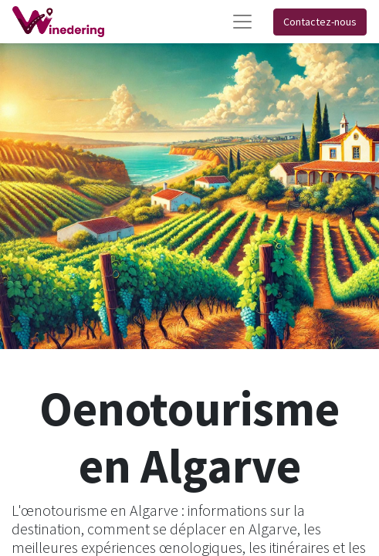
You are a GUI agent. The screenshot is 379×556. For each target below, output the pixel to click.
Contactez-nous (320, 22)
